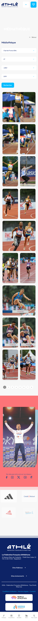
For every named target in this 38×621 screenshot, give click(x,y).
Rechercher (8, 85)
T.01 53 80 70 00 (7, 559)
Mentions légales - (24, 591)
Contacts (33, 591)
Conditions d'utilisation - (10, 591)
